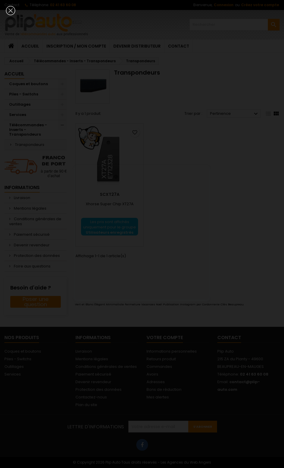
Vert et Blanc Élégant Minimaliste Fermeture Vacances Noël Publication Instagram (135, 304)
